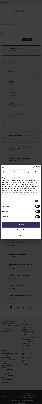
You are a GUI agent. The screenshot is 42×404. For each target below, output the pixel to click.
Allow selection (21, 230)
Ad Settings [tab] (26, 172)
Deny (21, 235)
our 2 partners (11, 180)
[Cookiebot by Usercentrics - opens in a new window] (32, 167)
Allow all (21, 224)
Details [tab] (16, 172)
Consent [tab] (5, 172)
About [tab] (36, 172)
